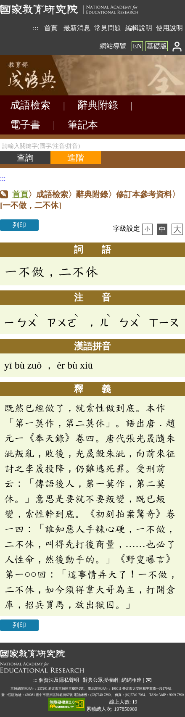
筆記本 (83, 124)
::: (35, 28)
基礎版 (157, 46)
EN (137, 46)
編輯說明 (138, 28)
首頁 (51, 28)
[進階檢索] (75, 157)
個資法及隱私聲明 (59, 680)
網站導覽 (113, 46)
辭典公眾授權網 (100, 680)
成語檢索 (30, 105)
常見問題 (107, 28)
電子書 (25, 124)
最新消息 (76, 28)
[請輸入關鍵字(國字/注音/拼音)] (92, 145)
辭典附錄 (98, 105)
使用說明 (169, 28)
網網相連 (132, 680)
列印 (19, 225)
